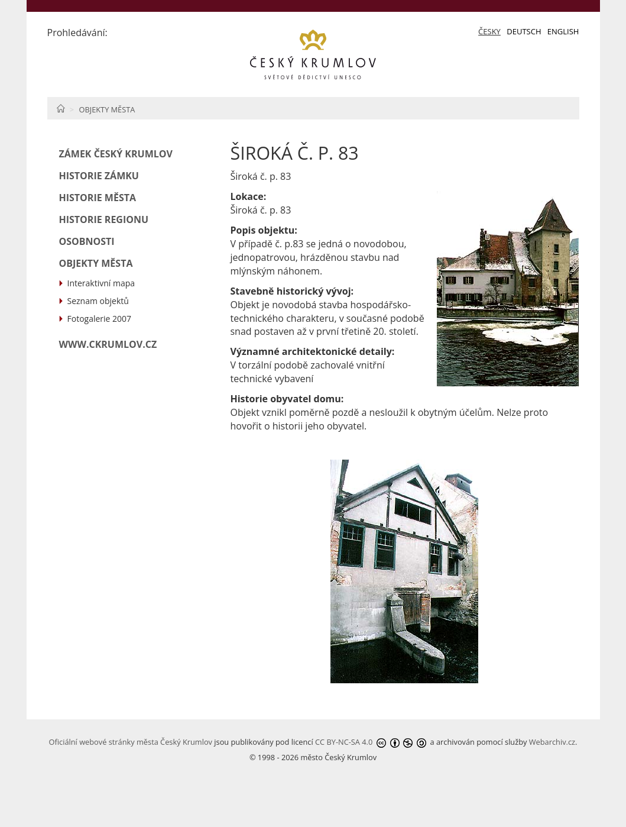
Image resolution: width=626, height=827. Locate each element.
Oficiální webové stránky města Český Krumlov (130, 741)
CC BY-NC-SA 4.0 (343, 741)
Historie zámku (99, 175)
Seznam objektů (98, 300)
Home (60, 108)
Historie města (98, 197)
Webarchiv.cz (552, 741)
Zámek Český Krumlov (116, 153)
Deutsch (524, 31)
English (563, 31)
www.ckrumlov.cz (108, 344)
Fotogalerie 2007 (99, 318)
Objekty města (107, 109)
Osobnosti (87, 241)
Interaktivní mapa (101, 283)
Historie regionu (104, 219)
